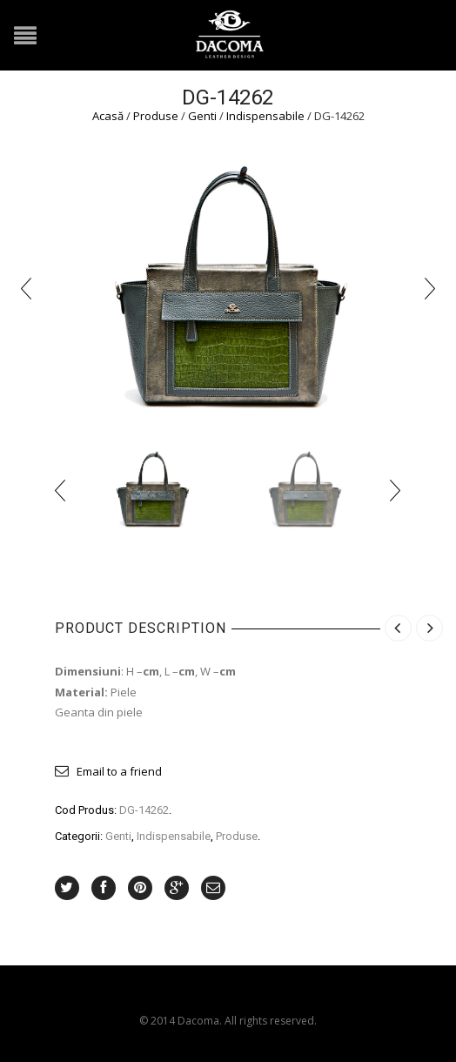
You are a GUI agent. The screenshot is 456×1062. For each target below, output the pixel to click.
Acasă (108, 116)
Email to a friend (119, 771)
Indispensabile (265, 116)
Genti (202, 116)
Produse (155, 116)
